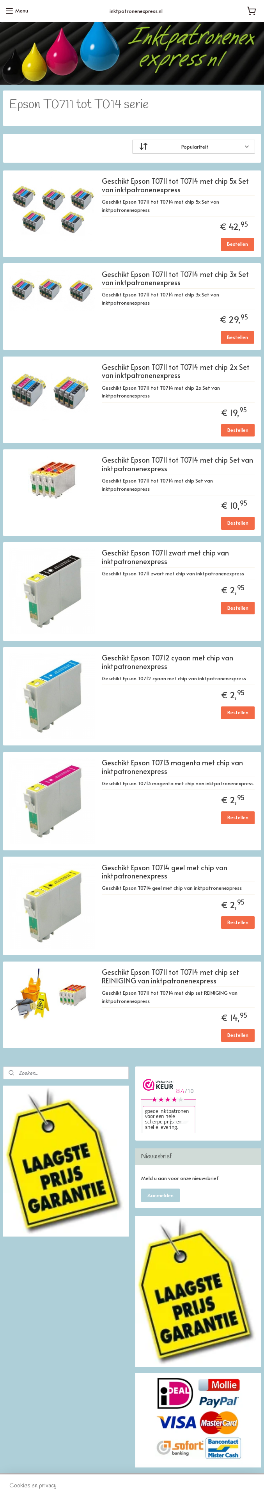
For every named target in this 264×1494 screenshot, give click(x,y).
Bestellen (237, 244)
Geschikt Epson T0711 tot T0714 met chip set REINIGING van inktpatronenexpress (170, 977)
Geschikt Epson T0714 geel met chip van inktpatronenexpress (164, 872)
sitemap (114, 1480)
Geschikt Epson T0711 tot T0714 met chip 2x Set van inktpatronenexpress (176, 371)
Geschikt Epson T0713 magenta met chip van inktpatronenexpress (172, 767)
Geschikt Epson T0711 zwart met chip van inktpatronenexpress (165, 557)
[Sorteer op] (194, 147)
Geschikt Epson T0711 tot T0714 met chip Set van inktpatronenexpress (177, 465)
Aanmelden (160, 1195)
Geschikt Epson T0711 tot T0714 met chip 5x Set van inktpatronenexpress (175, 186)
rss (131, 1480)
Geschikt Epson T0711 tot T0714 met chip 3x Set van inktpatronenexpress (175, 278)
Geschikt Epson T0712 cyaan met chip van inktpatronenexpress (167, 662)
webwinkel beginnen (159, 1480)
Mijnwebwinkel (226, 1480)
